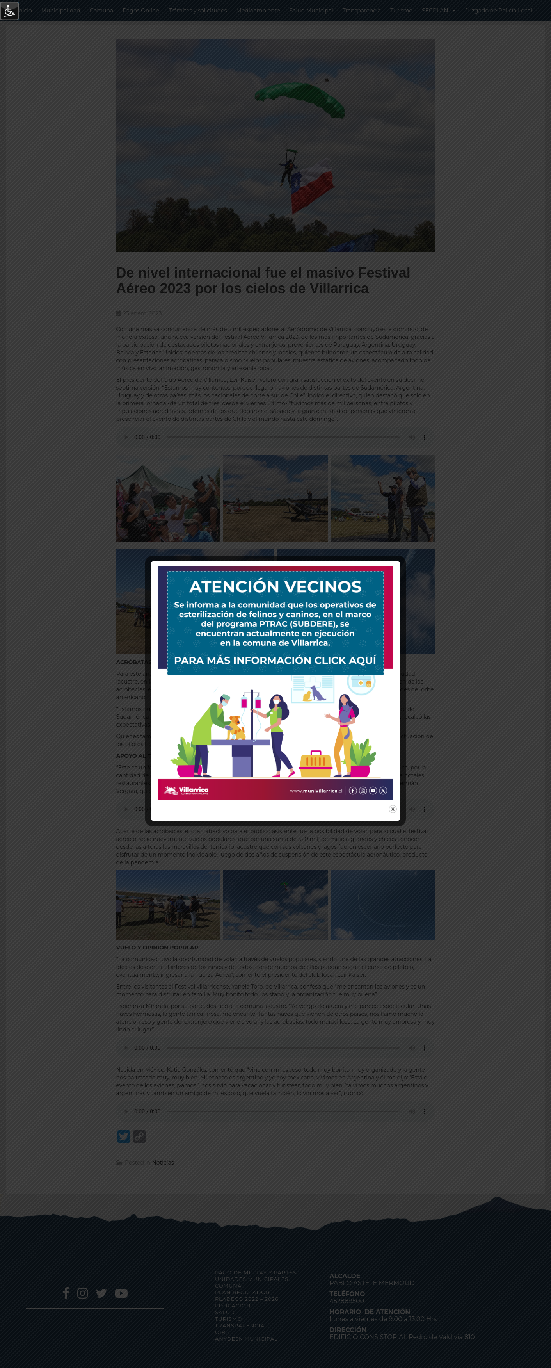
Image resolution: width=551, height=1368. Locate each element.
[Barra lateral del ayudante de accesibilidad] (9, 11)
